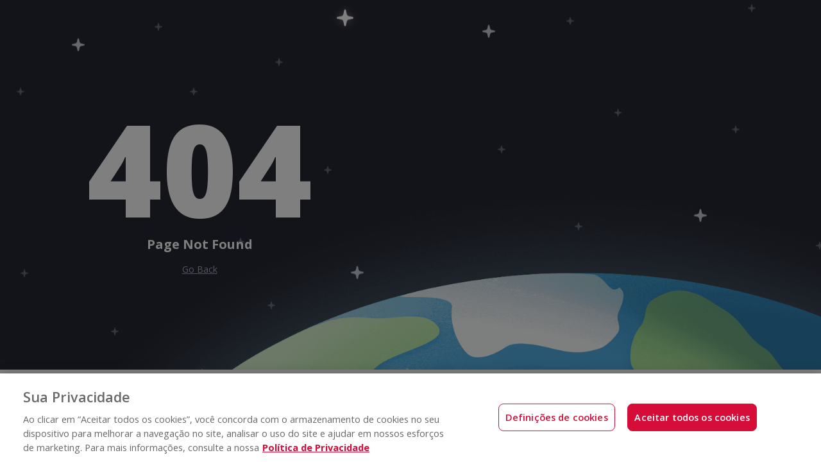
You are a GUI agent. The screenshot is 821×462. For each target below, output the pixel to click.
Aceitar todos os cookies (692, 417)
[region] (410, 417)
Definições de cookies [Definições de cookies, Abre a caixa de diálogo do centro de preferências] (556, 417)
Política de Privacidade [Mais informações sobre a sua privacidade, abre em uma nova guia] (315, 447)
